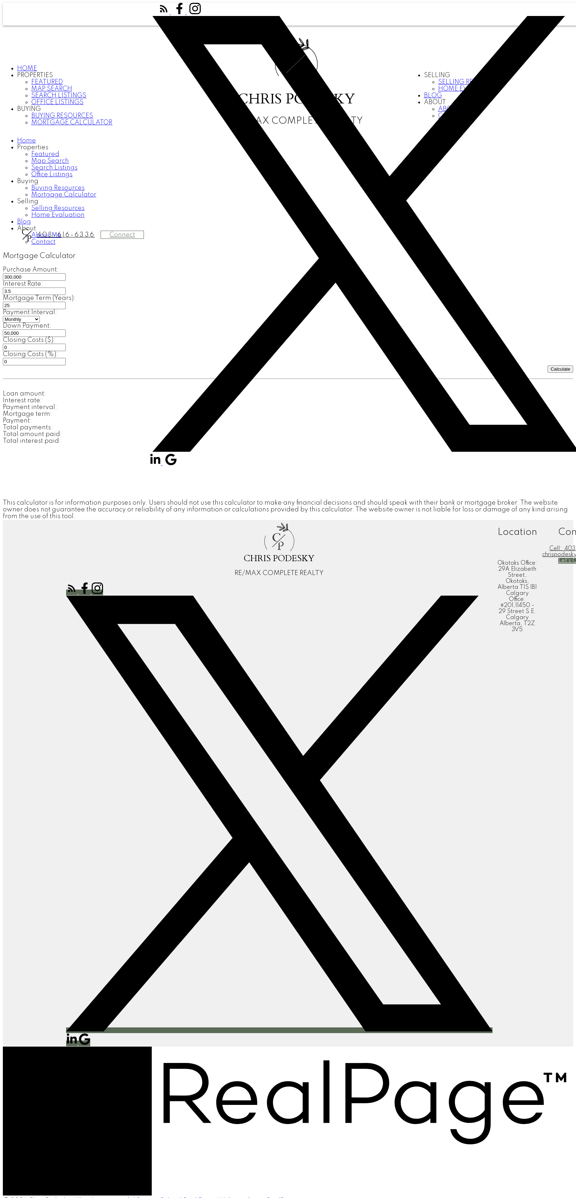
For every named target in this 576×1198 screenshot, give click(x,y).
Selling (27, 201)
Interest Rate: (23, 284)
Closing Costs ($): (29, 340)
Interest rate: (22, 400)
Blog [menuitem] (24, 222)
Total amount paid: (32, 434)
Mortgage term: (27, 414)
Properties (35, 75)
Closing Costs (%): (30, 354)
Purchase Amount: (31, 270)
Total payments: (28, 427)
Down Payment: (27, 326)
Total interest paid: (32, 441)
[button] (164, 12)
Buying (29, 109)
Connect (122, 235)
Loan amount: (24, 394)
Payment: (17, 421)
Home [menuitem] (27, 68)
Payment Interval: (30, 312)
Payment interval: (30, 407)
